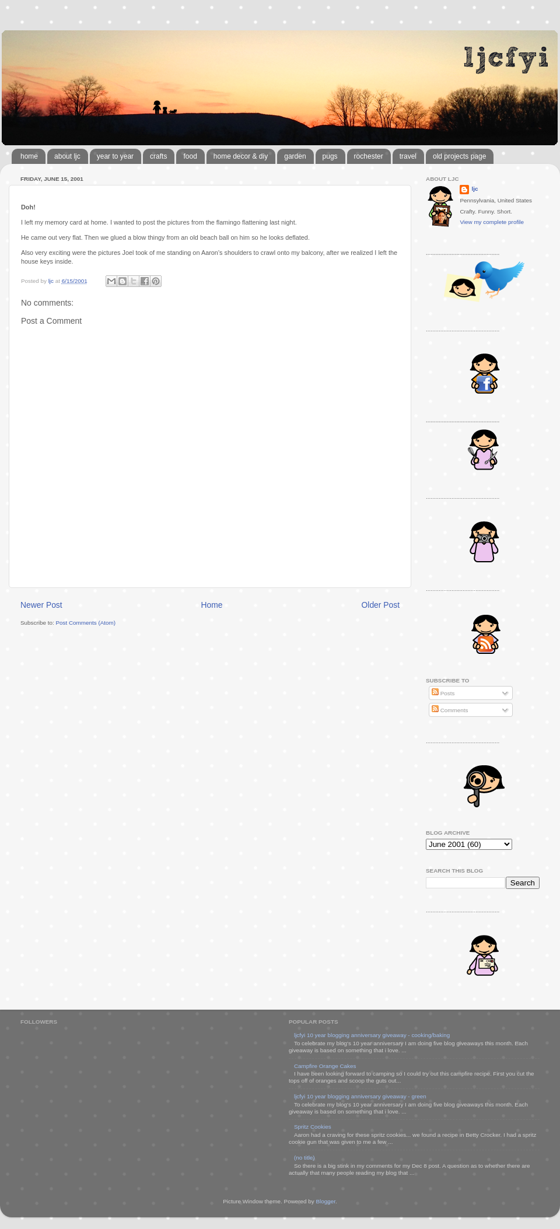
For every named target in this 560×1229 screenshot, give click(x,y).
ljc (474, 188)
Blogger (325, 1201)
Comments (450, 710)
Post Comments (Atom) (85, 622)
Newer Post (41, 605)
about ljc (67, 156)
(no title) (304, 1157)
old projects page (459, 156)
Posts (443, 693)
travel (408, 156)
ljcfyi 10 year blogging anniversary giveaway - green (360, 1096)
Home (212, 605)
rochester (368, 156)
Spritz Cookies (312, 1126)
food (190, 156)
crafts (158, 156)
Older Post (381, 605)
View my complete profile (492, 222)
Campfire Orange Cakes (325, 1066)
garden (295, 156)
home (29, 156)
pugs (330, 156)
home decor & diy (241, 156)
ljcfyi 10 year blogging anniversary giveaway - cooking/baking (372, 1035)
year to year (115, 156)
